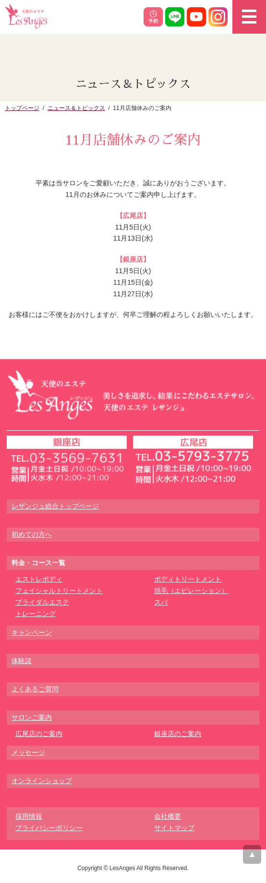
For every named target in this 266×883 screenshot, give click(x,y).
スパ (161, 602)
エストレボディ (38, 579)
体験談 (22, 661)
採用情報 (28, 816)
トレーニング (35, 613)
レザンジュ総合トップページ (55, 506)
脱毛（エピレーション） (191, 590)
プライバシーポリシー (49, 828)
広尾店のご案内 (38, 734)
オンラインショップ (42, 781)
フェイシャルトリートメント (59, 590)
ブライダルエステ (42, 602)
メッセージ (28, 752)
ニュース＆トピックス (76, 108)
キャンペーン (32, 632)
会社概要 (167, 816)
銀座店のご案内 (177, 734)
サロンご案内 (32, 717)
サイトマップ (174, 828)
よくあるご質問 (35, 689)
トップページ (22, 108)
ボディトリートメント (187, 579)
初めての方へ (32, 534)
